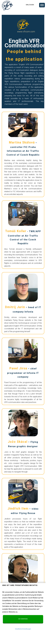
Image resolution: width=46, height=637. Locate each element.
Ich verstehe (23, 619)
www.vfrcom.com (26, 31)
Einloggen (30, 5)
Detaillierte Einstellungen (23, 629)
